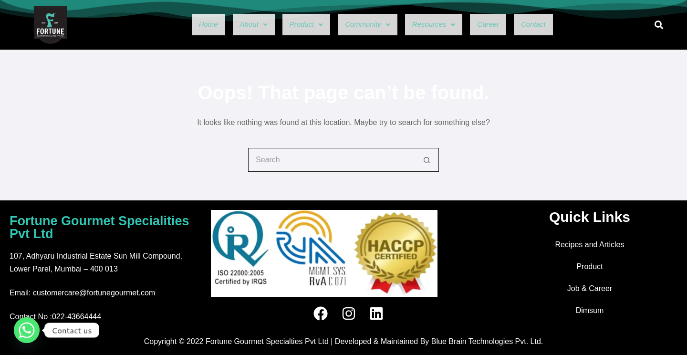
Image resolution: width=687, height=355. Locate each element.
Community (364, 25)
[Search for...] (331, 160)
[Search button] (427, 160)
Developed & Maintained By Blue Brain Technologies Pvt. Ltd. (439, 341)
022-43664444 (76, 317)
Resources (442, 25)
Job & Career (589, 288)
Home (181, 25)
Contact (559, 25)
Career (506, 25)
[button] (233, 25)
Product (293, 25)
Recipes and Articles (590, 244)
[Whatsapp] (27, 330)
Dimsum (590, 310)
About (233, 25)
